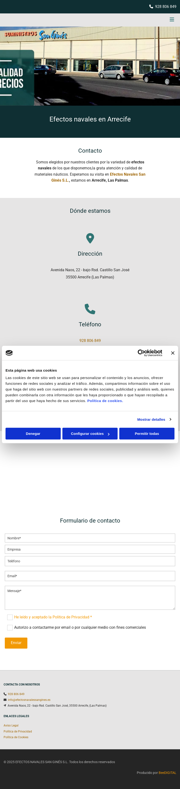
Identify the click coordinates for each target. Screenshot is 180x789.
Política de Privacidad (18, 731)
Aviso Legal (11, 725)
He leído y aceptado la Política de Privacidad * (53, 617)
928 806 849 (165, 6)
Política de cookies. (105, 401)
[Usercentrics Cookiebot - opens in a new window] (141, 353)
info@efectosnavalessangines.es (29, 700)
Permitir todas (147, 434)
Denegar (33, 434)
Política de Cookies (16, 737)
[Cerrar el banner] (172, 353)
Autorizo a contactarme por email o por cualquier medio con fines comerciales (80, 627)
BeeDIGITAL (167, 773)
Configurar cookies (90, 434)
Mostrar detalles (151, 419)
